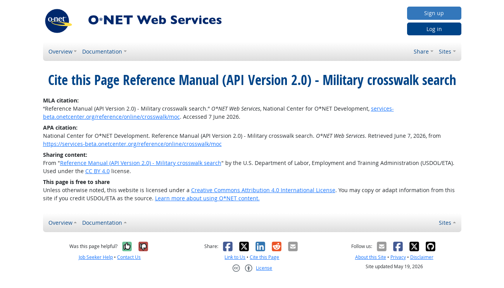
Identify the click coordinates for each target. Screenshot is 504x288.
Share (421, 51)
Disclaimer (421, 257)
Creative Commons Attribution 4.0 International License (263, 190)
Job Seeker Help (96, 257)
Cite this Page (264, 257)
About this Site (370, 257)
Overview (60, 51)
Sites (445, 51)
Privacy (398, 257)
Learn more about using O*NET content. (207, 198)
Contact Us (129, 257)
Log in (434, 29)
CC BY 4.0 (97, 171)
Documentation (102, 51)
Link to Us (234, 257)
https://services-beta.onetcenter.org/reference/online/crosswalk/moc (132, 143)
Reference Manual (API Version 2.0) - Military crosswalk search (140, 163)
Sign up (434, 13)
